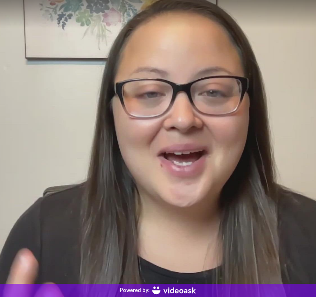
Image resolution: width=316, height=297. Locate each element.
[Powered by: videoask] (158, 290)
